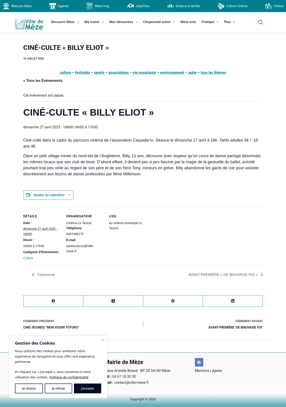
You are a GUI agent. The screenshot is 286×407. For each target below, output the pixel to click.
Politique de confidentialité (68, 377)
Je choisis (29, 388)
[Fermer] (103, 340)
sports (99, 72)
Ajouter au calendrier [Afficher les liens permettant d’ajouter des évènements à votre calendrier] (49, 195)
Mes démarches (124, 22)
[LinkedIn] (233, 301)
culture (65, 72)
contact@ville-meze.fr (131, 382)
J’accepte (87, 388)
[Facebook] (53, 301)
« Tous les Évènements (43, 81)
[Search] (260, 22)
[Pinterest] (173, 301)
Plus (230, 22)
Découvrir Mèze (66, 22)
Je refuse (58, 388)
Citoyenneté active (160, 22)
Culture (28, 258)
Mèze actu (188, 22)
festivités (82, 72)
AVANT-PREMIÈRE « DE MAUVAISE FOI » (223, 275)
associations (118, 72)
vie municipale (144, 72)
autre (192, 72)
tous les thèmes (213, 72)
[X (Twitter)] (113, 301)
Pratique (211, 22)
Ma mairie (94, 22)
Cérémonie (45, 275)
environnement (172, 72)
